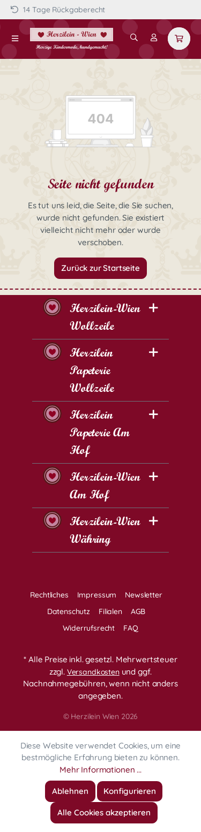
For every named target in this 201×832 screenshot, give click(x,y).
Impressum (97, 595)
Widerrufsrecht (89, 628)
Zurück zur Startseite (100, 268)
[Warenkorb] (179, 38)
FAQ (130, 628)
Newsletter (143, 595)
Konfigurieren (129, 791)
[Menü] (15, 38)
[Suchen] (134, 37)
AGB (138, 611)
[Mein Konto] (153, 37)
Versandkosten (93, 672)
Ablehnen (70, 791)
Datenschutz (68, 611)
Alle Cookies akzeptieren (104, 812)
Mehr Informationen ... (100, 770)
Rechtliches (49, 595)
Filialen (110, 611)
